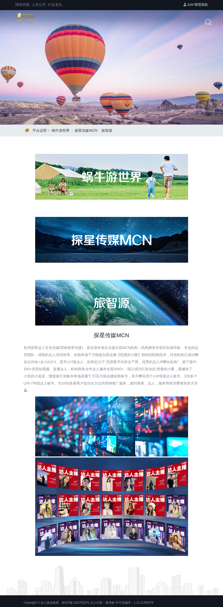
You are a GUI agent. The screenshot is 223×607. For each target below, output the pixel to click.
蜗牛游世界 (61, 130)
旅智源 (106, 130)
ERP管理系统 (195, 5)
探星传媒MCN (86, 130)
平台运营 (39, 130)
